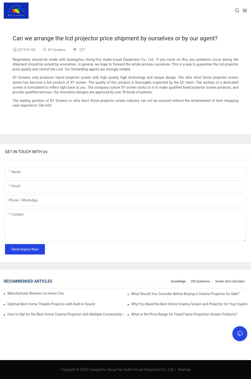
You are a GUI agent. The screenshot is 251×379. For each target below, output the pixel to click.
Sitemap (183, 370)
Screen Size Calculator (230, 281)
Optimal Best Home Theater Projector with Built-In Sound (51, 304)
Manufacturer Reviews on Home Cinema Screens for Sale (35, 293)
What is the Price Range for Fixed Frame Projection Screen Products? (184, 314)
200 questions (200, 281)
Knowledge (178, 281)
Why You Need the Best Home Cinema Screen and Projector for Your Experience (189, 304)
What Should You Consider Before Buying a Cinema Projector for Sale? (185, 294)
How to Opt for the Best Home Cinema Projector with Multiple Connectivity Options (65, 314)
